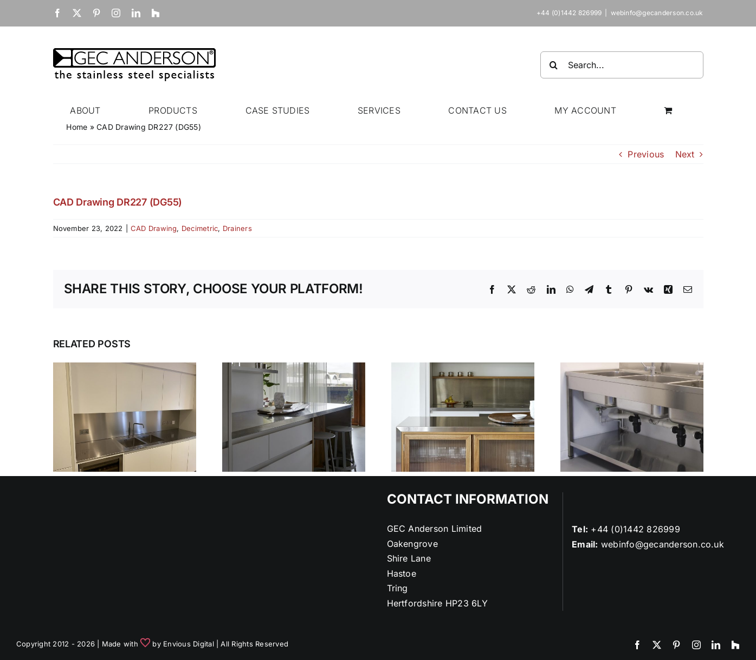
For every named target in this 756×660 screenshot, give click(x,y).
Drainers (237, 228)
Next (685, 154)
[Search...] (621, 64)
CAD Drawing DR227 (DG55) (118, 202)
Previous (646, 154)
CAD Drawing (154, 228)
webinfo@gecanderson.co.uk (657, 13)
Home (76, 126)
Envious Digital (188, 643)
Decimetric (200, 228)
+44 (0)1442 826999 (635, 529)
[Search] (553, 64)
